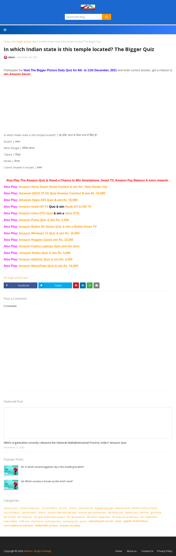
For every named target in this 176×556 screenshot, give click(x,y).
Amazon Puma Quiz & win (37, 220)
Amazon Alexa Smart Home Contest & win (48, 186)
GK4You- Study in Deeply (37, 551)
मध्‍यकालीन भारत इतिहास (70, 525)
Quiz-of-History (12, 512)
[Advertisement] (88, 104)
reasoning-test (70, 521)
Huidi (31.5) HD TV (78, 207)
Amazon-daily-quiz (29, 508)
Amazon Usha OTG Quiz (42, 213)
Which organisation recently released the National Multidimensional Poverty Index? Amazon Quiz (65, 442)
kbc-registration (149, 517)
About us (132, 551)
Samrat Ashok (29, 512)
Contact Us (147, 551)
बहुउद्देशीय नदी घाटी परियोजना (135, 521)
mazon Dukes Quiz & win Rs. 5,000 (46, 252)
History (73, 508)
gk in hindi (156, 512)
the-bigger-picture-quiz (24, 41)
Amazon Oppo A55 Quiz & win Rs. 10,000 (48, 200)
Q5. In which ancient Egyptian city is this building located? (52, 466)
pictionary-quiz (53, 521)
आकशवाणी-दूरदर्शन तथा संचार (100, 521)
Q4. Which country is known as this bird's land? (47, 481)
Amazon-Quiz (11, 508)
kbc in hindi (10, 517)
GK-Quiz (63, 508)
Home (7, 41)
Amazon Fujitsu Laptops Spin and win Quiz (49, 246)
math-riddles (10, 521)
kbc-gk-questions (76, 517)
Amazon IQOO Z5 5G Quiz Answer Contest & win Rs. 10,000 (62, 193)
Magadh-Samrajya (104, 508)
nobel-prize (37, 521)
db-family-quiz (115, 512)
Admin (11, 57)
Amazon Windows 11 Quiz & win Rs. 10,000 (49, 233)
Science (42, 512)
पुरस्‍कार (118, 521)
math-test (24, 521)
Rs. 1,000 (62, 220)
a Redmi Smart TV (84, 226)
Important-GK (86, 508)
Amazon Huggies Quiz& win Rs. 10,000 (46, 239)
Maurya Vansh (122, 508)
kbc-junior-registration (98, 517)
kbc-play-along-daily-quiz (125, 517)
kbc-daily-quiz (24, 517)
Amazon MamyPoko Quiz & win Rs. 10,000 (48, 265)
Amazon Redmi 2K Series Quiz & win (45, 226)
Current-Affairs (49, 508)
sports (83, 521)
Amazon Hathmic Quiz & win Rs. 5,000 (45, 259)
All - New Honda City (93, 186)
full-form (144, 512)
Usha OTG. (72, 213)
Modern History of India (144, 508)
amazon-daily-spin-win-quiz (62, 512)
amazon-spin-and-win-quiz (92, 512)
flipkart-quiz (131, 512)
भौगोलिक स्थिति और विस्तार (46, 525)
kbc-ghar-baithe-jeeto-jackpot (49, 517)
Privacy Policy (164, 551)
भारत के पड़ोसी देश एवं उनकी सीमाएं (18, 525)
